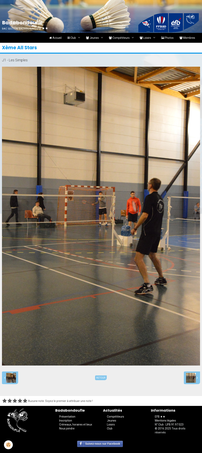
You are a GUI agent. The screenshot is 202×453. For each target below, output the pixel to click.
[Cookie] (8, 444)
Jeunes (92, 37)
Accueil (55, 37)
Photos (167, 37)
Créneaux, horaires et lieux (75, 424)
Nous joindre (67, 428)
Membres (187, 37)
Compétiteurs (119, 37)
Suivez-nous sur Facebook (102, 443)
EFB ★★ (160, 416)
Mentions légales (165, 420)
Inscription (65, 420)
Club (72, 37)
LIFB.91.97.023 (174, 424)
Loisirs (146, 37)
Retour (101, 377)
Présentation (67, 416)
